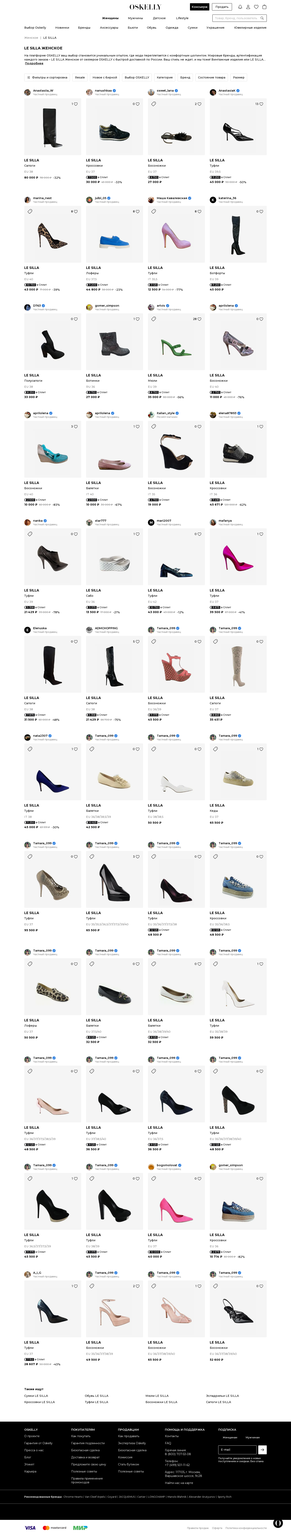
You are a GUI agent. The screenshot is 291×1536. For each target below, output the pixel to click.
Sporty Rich (225, 1496)
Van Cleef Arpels (95, 1496)
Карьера (30, 1471)
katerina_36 (227, 198)
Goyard (111, 1496)
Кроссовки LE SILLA (39, 1402)
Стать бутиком (128, 1464)
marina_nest (42, 198)
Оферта (217, 1528)
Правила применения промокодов (87, 1480)
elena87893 (227, 413)
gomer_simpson (107, 305)
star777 (100, 520)
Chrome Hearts (72, 1496)
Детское (159, 18)
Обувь (151, 27)
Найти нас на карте (179, 1483)
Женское (31, 38)
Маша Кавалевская (172, 198)
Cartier (141, 1496)
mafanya (225, 520)
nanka (38, 520)
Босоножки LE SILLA (161, 1402)
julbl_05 (100, 198)
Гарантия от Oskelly (38, 1443)
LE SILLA (31, 160)
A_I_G (37, 1273)
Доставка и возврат (85, 1457)
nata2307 (40, 736)
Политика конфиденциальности (246, 1528)
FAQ (168, 1443)
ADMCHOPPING (106, 628)
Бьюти (133, 27)
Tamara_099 (166, 628)
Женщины (110, 18)
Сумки (192, 27)
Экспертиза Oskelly (132, 1443)
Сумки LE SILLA (36, 1396)
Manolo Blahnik (177, 1496)
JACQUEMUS (127, 1496)
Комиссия (125, 1457)
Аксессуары (109, 27)
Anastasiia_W (43, 90)
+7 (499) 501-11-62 (177, 1465)
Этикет (29, 1464)
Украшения (215, 27)
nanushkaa (103, 90)
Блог (27, 1457)
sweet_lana (165, 90)
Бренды (84, 27)
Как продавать (128, 1436)
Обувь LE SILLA (96, 1396)
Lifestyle (182, 18)
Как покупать (80, 1436)
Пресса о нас (34, 1450)
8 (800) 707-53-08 (178, 1454)
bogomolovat (167, 1165)
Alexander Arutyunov (202, 1496)
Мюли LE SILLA (157, 1396)
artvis (161, 305)
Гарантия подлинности (88, 1443)
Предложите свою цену (88, 1464)
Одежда (172, 27)
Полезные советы (84, 1471)
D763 (37, 305)
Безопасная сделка (85, 1450)
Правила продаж (198, 1528)
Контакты (172, 1436)
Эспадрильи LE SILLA (222, 1396)
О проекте (32, 1436)
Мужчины (135, 18)
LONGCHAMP (156, 1496)
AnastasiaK (227, 90)
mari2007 (164, 520)
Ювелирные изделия (250, 27)
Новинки (62, 27)
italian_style (166, 413)
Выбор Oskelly (35, 27)
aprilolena (226, 305)
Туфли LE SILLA (96, 1402)
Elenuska (40, 628)
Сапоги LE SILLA (218, 1402)
